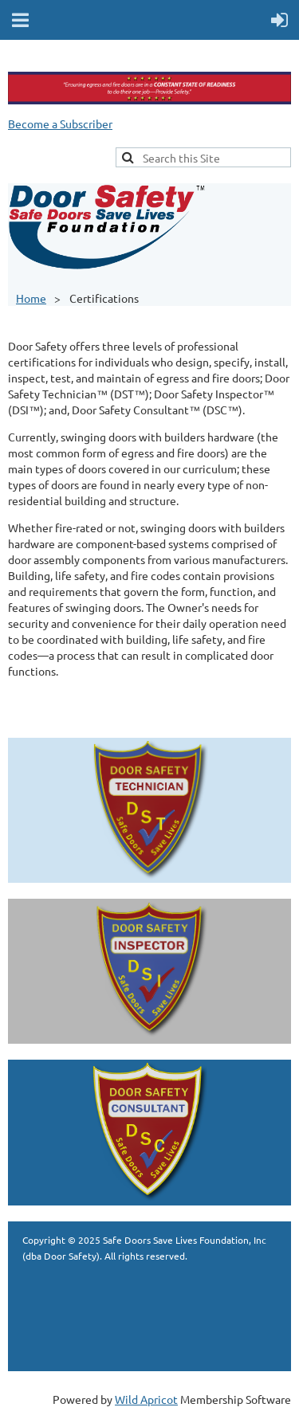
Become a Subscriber (60, 123)
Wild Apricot (146, 1399)
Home (31, 298)
